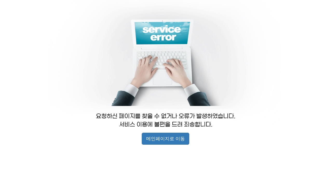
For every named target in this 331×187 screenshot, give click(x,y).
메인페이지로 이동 (165, 138)
